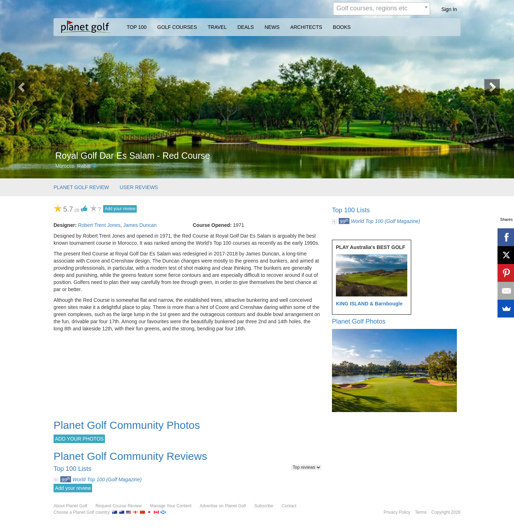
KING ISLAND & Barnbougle (369, 303)
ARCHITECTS (306, 27)
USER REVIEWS (139, 187)
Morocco (65, 166)
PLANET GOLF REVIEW (81, 187)
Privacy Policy (397, 512)
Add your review (120, 208)
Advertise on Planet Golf (223, 505)
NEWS (271, 27)
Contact (289, 505)
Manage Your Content (170, 505)
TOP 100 (137, 27)
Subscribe (263, 505)
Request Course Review (118, 505)
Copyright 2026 (446, 512)
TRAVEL (217, 27)
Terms (421, 512)
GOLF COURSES (177, 27)
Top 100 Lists (351, 210)
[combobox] (381, 8)
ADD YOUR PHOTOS (79, 439)
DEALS (245, 27)
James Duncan (139, 225)
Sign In (449, 9)
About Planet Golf (70, 505)
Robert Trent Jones (99, 225)
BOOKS (342, 27)
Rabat (83, 166)
